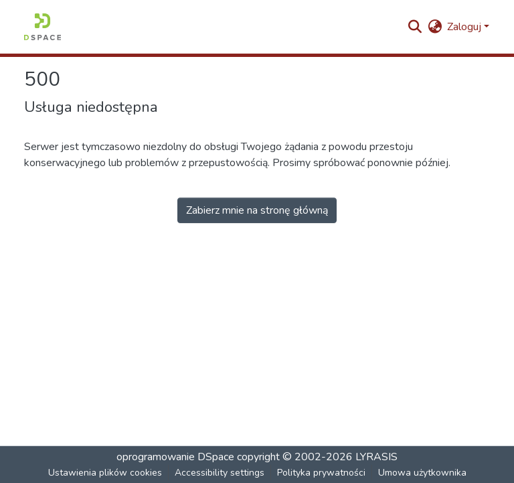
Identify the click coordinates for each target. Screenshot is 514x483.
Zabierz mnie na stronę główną (257, 210)
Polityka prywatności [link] (321, 472)
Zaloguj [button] (465, 26)
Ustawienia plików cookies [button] (105, 472)
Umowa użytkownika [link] (422, 472)
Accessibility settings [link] (219, 472)
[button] (42, 26)
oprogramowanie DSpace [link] (175, 457)
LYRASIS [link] (376, 457)
